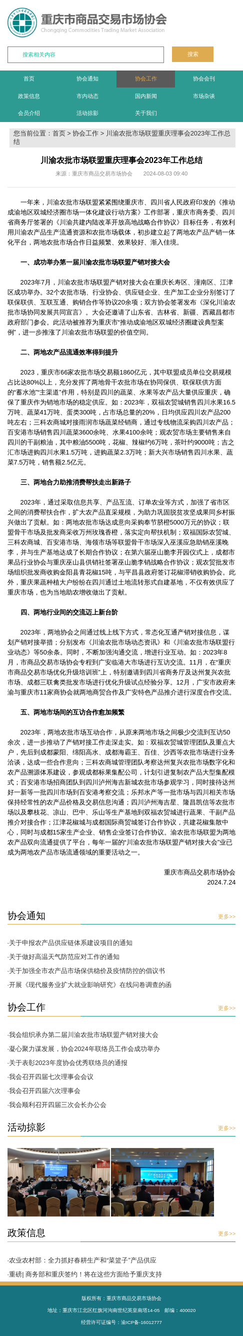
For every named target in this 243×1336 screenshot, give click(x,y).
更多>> (227, 917)
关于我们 (146, 113)
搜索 (193, 54)
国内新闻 (146, 96)
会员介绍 (29, 113)
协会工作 (146, 79)
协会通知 (87, 79)
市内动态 (87, 96)
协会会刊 (204, 79)
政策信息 (29, 96)
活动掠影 (87, 113)
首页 (29, 79)
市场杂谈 (204, 96)
